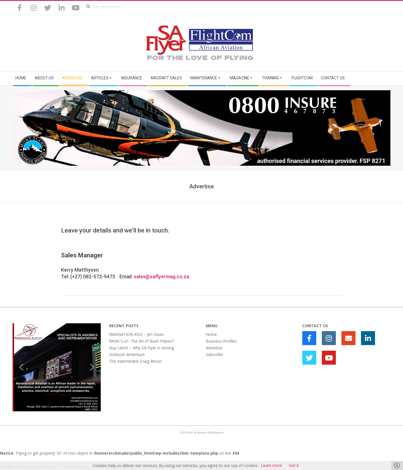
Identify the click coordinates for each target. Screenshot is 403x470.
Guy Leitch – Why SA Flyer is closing (141, 347)
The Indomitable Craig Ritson (135, 361)
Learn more (271, 465)
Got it (294, 465)
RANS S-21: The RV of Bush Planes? (141, 341)
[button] (21, 367)
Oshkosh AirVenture (127, 354)
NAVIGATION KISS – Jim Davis (136, 334)
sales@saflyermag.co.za (161, 276)
